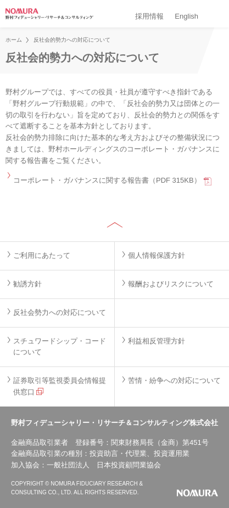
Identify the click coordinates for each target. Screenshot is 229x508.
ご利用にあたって (41, 255)
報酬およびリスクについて (171, 284)
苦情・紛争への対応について (174, 380)
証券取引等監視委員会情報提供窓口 (59, 386)
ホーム (13, 40)
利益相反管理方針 (156, 341)
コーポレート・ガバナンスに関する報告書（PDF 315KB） (107, 180)
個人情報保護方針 (156, 255)
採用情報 (149, 16)
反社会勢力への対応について (59, 312)
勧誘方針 (27, 284)
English (186, 16)
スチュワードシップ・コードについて (59, 347)
